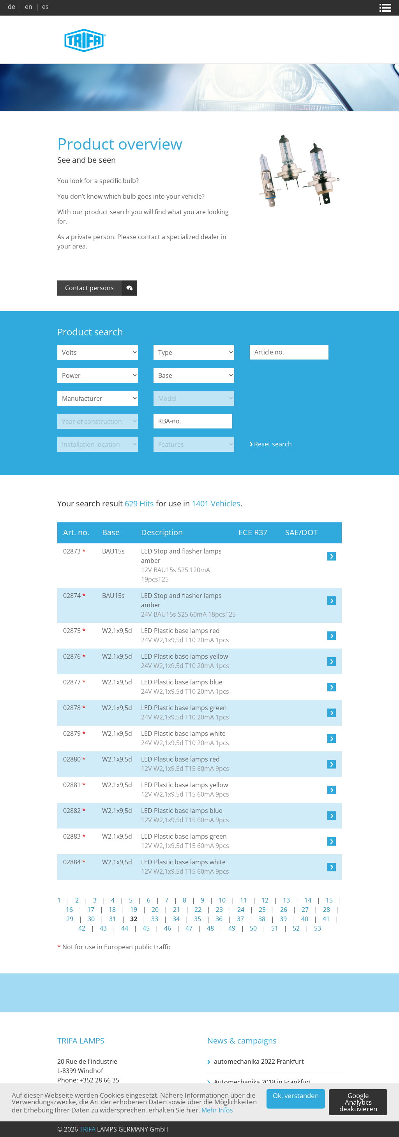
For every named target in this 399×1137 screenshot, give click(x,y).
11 (243, 900)
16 (69, 909)
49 (231, 928)
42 (81, 928)
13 (286, 900)
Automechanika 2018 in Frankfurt (262, 1082)
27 (305, 909)
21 (176, 909)
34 (176, 919)
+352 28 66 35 (99, 1080)
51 (274, 928)
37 (240, 919)
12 (264, 900)
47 (188, 928)
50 (253, 928)
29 (69, 919)
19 (133, 909)
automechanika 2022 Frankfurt (259, 1061)
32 (133, 919)
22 (197, 909)
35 (197, 919)
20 (155, 909)
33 (154, 919)
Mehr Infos (217, 1110)
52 (296, 928)
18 (112, 909)
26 (283, 909)
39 (283, 919)
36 (218, 919)
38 (261, 919)
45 (146, 928)
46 (167, 928)
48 (210, 928)
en (28, 6)
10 (222, 900)
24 (240, 909)
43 (103, 928)
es (45, 6)
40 (304, 919)
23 (219, 909)
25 (262, 909)
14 (307, 900)
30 (91, 919)
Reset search (273, 444)
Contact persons (89, 288)
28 (326, 909)
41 (326, 919)
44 (124, 928)
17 (90, 909)
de (11, 6)
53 (317, 928)
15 (329, 900)
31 (112, 919)
